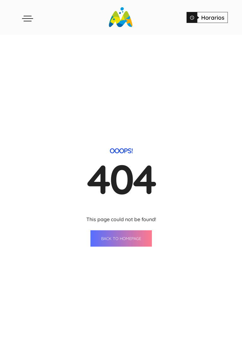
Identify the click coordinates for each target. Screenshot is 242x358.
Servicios (145, 353)
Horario (204, 353)
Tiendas (103, 342)
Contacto (204, 342)
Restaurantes (103, 353)
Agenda (144, 342)
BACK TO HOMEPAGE (121, 172)
